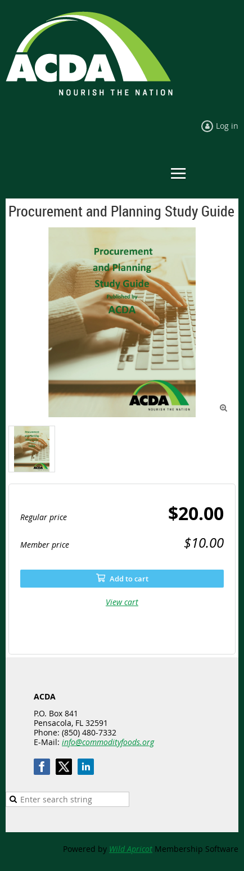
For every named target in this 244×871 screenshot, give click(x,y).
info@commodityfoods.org (108, 742)
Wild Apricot (130, 848)
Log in (227, 125)
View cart (122, 602)
